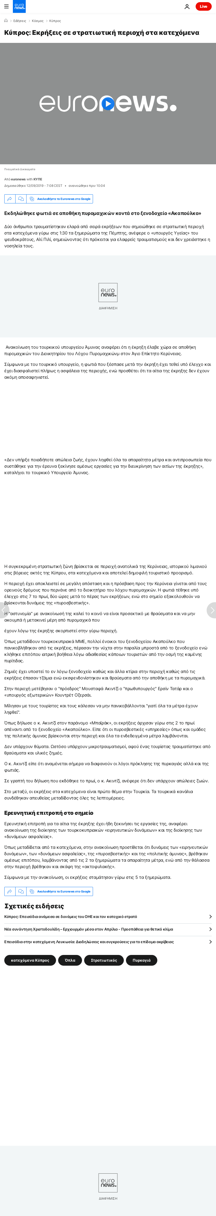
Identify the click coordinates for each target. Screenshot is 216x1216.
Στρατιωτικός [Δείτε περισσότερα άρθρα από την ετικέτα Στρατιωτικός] (104, 960)
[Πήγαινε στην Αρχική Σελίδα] (19, 6)
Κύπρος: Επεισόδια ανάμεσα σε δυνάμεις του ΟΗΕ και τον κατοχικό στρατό (70, 916)
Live (203, 6)
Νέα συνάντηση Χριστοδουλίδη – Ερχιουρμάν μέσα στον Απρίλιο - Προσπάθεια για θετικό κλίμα (88, 929)
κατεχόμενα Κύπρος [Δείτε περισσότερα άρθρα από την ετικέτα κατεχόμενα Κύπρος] (30, 960)
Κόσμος (37, 21)
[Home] (6, 21)
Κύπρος (55, 21)
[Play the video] (108, 103)
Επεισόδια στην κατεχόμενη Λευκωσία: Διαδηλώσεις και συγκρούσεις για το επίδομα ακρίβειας (89, 941)
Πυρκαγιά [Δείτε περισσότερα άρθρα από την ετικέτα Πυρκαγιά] (142, 960)
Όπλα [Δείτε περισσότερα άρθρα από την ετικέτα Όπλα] (70, 960)
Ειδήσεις (19, 21)
